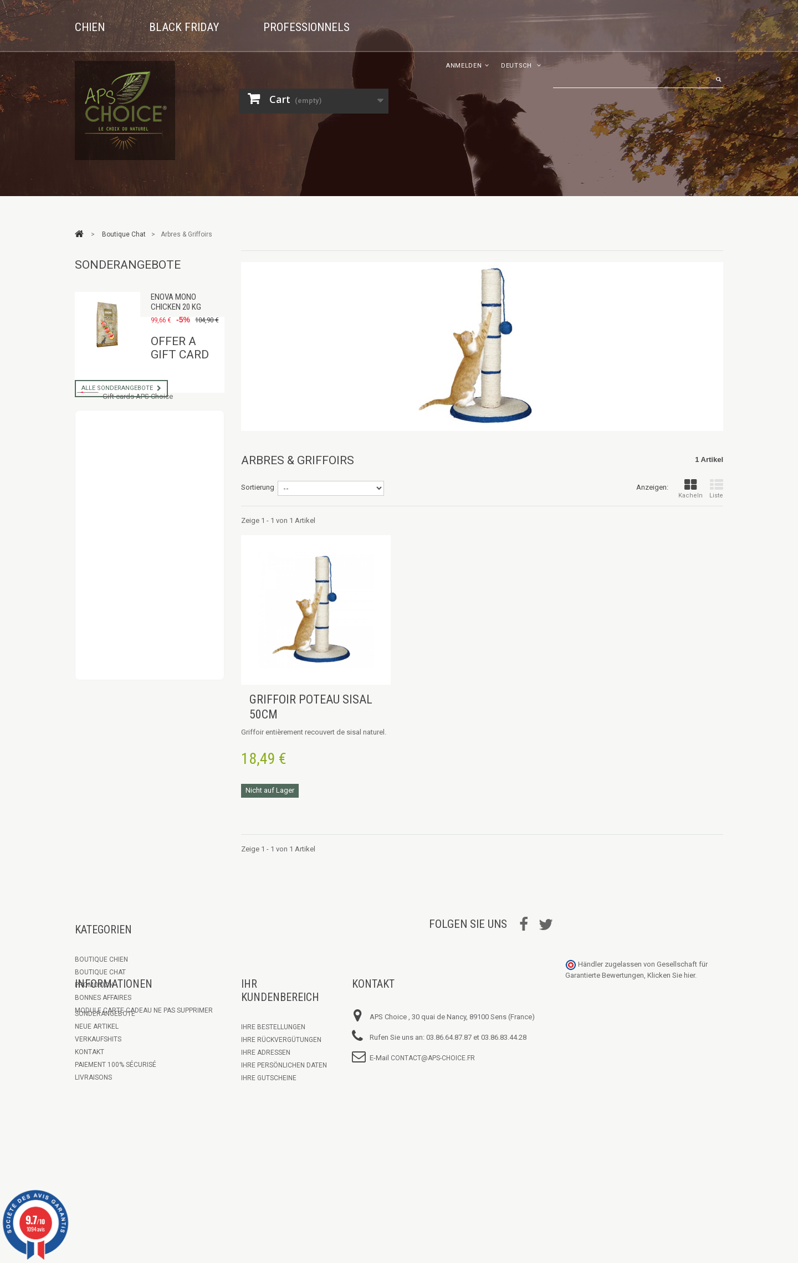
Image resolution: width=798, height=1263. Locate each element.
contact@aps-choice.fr (433, 1117)
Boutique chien (101, 959)
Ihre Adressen (265, 1111)
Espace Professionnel (113, 1149)
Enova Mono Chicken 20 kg (176, 302)
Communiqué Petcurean (116, 1200)
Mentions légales (105, 1174)
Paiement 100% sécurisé (115, 1123)
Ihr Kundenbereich (280, 1049)
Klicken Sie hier (671, 1034)
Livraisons (93, 1136)
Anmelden (464, 65)
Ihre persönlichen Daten (284, 1124)
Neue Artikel (97, 1085)
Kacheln (690, 489)
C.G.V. (84, 1162)
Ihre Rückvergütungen (281, 1098)
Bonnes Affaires (103, 998)
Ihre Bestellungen (273, 1086)
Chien (90, 27)
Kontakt (89, 1111)
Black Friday (184, 27)
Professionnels (306, 27)
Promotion (94, 985)
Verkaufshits (98, 1098)
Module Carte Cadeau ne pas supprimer (144, 1010)
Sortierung (257, 487)
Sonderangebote (128, 264)
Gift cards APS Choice (138, 478)
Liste (716, 489)
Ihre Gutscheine (268, 1137)
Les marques (97, 1187)
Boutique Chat (100, 972)
